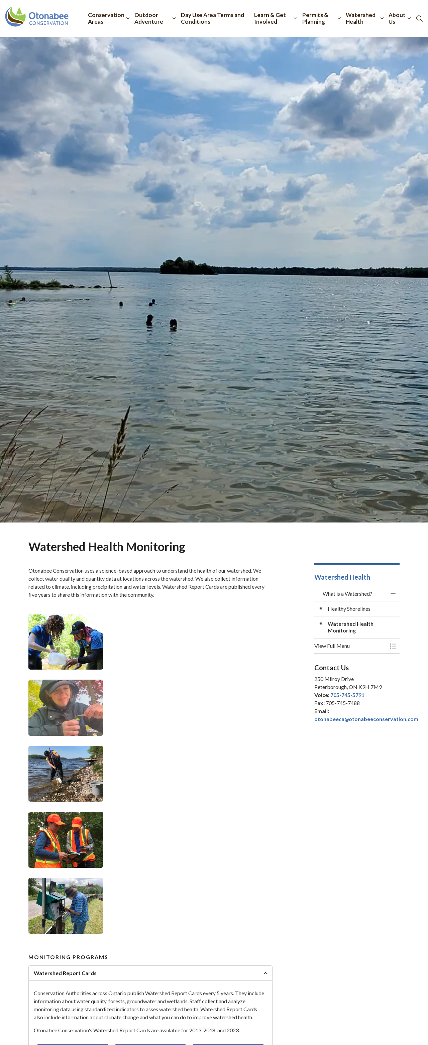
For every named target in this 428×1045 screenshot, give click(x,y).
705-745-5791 (347, 695)
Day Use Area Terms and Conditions (212, 18)
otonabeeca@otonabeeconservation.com (366, 719)
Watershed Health (361, 18)
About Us (397, 18)
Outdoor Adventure (148, 18)
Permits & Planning (315, 18)
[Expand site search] (419, 18)
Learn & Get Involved (270, 18)
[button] (65, 642)
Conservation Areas (106, 18)
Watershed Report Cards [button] (65, 973)
